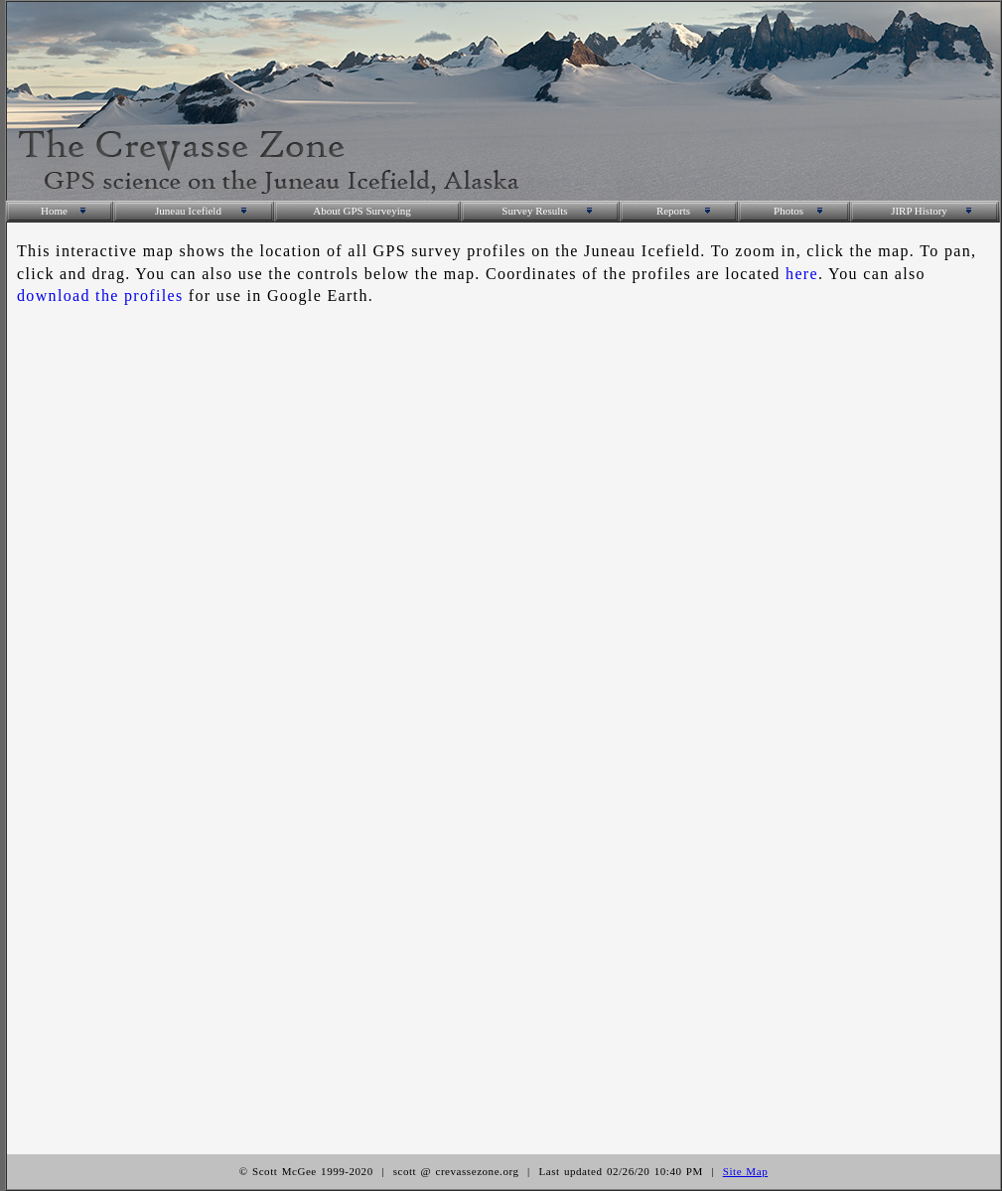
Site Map (745, 1171)
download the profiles (100, 295)
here (802, 273)
